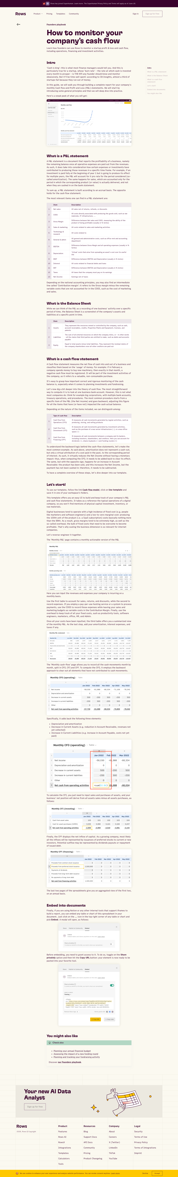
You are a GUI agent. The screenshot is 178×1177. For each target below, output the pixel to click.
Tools (60, 1164)
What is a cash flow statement (154, 80)
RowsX (61, 1142)
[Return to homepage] (21, 14)
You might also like (154, 93)
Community (89, 1148)
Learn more (78, 4)
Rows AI (62, 1137)
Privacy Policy (141, 1142)
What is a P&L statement (156, 72)
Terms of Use (140, 1137)
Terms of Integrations (145, 1148)
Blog (86, 1131)
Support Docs (90, 1137)
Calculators (64, 1158)
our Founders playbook (69, 1062)
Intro (149, 68)
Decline (145, 1173)
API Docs (88, 1142)
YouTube (113, 1158)
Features (62, 1131)
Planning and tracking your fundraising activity (77, 1057)
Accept (157, 1173)
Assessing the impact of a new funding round (76, 1054)
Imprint (138, 1153)
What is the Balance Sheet (157, 76)
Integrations (64, 1148)
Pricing (87, 1153)
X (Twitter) (114, 1142)
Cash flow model (91, 490)
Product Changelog (93, 1158)
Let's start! (151, 86)
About (112, 1131)
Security (138, 1131)
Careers (113, 1137)
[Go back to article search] (18, 24)
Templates (63, 1153)
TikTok (112, 1153)
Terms (114, 4)
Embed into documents (156, 90)
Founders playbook (56, 24)
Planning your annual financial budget (72, 1051)
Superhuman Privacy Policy (97, 4)
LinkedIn (113, 1148)
